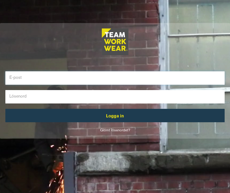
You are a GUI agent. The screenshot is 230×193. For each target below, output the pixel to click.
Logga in (115, 116)
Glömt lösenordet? (115, 130)
